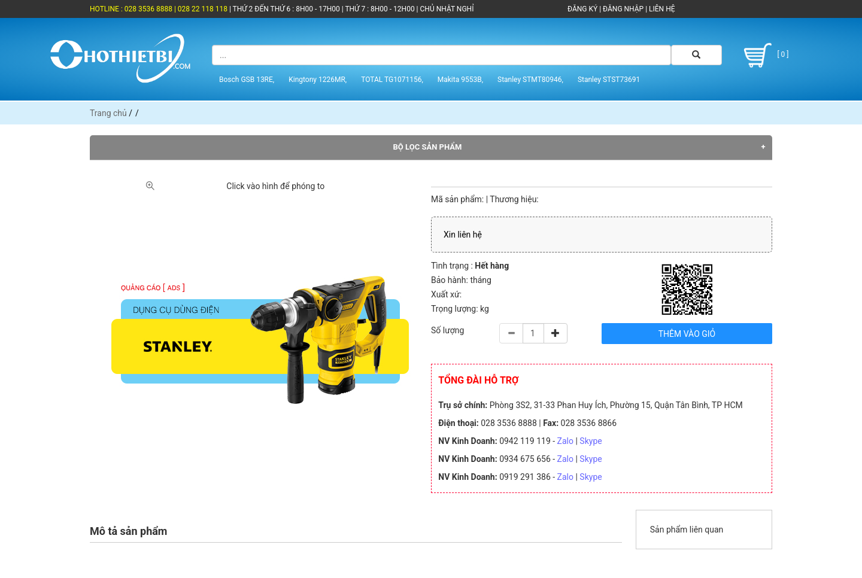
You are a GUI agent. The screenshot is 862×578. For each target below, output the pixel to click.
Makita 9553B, (460, 79)
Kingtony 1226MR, (318, 79)
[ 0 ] (764, 55)
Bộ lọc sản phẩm (427, 146)
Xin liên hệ (463, 234)
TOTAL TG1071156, (392, 79)
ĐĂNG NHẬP (623, 9)
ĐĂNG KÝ (582, 9)
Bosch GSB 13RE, (246, 79)
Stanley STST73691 (609, 79)
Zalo (565, 441)
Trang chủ (108, 113)
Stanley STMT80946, (530, 79)
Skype (590, 441)
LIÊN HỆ (661, 9)
